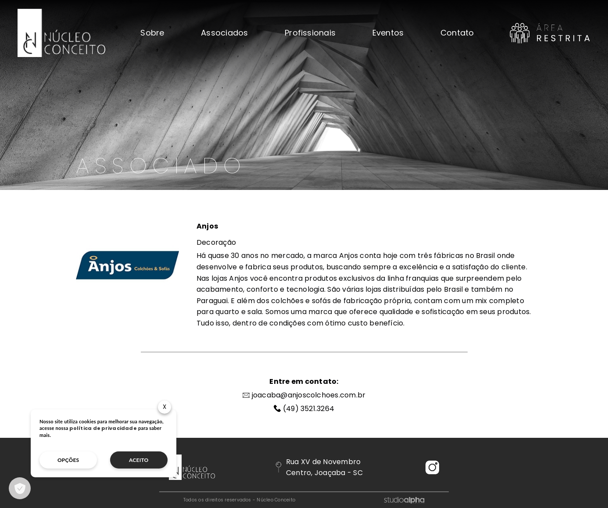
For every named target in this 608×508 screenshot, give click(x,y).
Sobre (152, 33)
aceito (139, 460)
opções (68, 460)
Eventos (388, 33)
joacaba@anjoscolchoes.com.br (309, 395)
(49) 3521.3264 (308, 409)
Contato (457, 33)
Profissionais (310, 33)
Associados (224, 33)
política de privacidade (103, 428)
